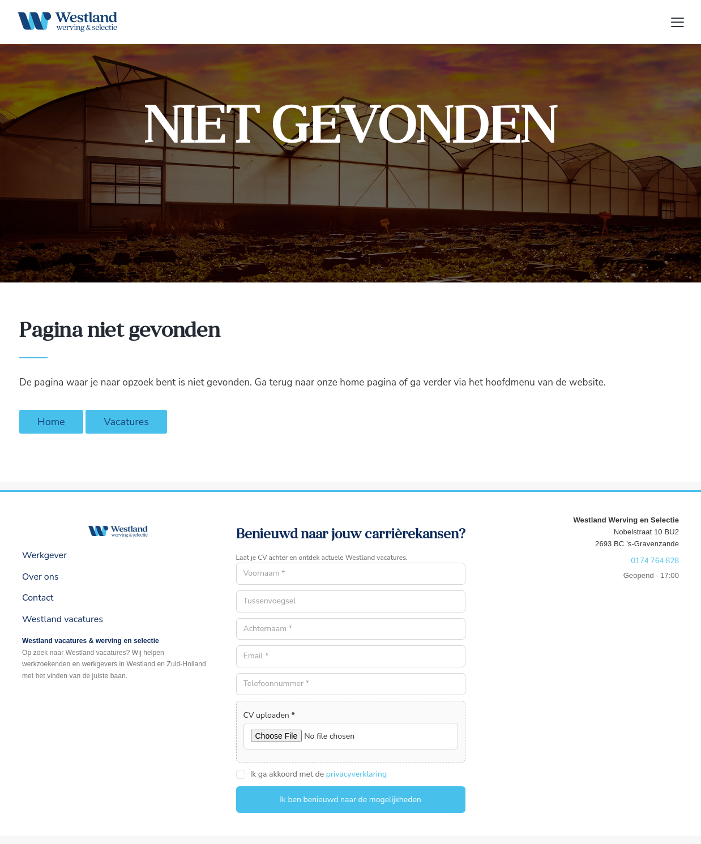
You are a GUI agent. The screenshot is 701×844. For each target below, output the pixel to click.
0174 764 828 (655, 561)
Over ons (40, 577)
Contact (37, 598)
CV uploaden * (269, 715)
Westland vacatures (62, 619)
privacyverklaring (356, 774)
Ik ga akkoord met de (318, 774)
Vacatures (126, 422)
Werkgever (44, 555)
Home (51, 422)
